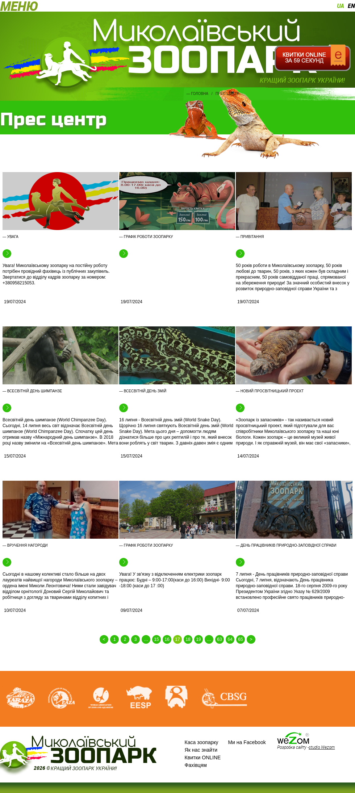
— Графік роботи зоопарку (146, 237)
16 (166, 639)
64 (229, 639)
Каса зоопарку (201, 742)
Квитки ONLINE (203, 757)
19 (198, 639)
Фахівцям (196, 765)
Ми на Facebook (247, 742)
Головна (199, 94)
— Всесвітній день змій (142, 391)
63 (219, 639)
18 (187, 639)
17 (177, 639)
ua (340, 6)
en (351, 6)
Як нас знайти (201, 750)
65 (240, 639)
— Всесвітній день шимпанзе (32, 391)
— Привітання (250, 237)
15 (156, 639)
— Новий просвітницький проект (270, 391)
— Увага (10, 237)
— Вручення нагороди (25, 545)
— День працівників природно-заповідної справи (286, 545)
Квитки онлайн (312, 57)
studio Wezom (322, 747)
